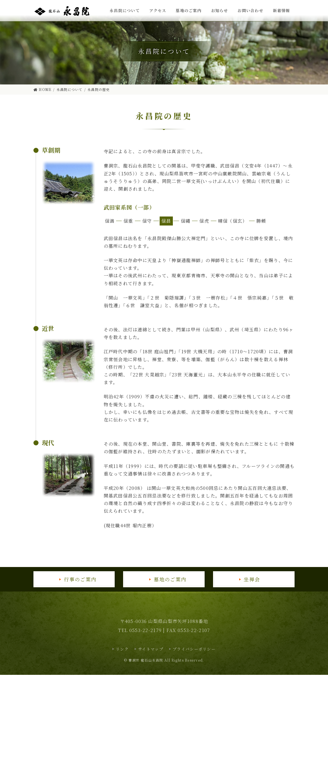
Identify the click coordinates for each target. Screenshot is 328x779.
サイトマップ (150, 649)
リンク (122, 649)
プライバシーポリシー (194, 649)
